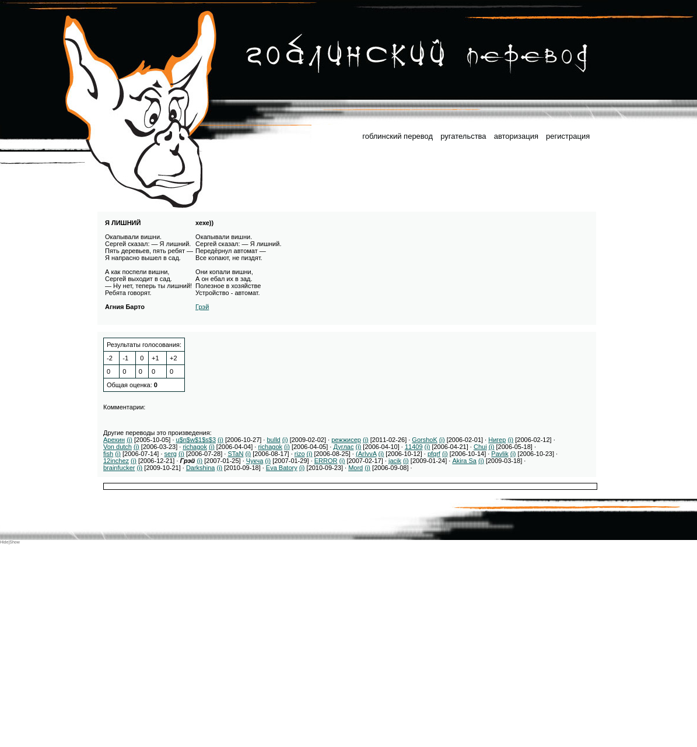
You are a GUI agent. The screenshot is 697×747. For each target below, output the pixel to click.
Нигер (497, 439)
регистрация (568, 136)
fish (108, 453)
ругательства (463, 136)
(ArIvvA (366, 453)
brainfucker (119, 467)
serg (170, 453)
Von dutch (117, 446)
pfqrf (434, 453)
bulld (273, 439)
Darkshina (200, 467)
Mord (355, 467)
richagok (195, 446)
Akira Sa (464, 460)
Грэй (202, 306)
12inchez (116, 460)
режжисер (346, 439)
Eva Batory (281, 467)
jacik (394, 460)
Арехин (114, 439)
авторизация (516, 136)
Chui (480, 446)
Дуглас (343, 446)
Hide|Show (10, 542)
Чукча (255, 460)
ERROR (326, 460)
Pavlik (499, 453)
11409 (414, 446)
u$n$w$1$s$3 (196, 439)
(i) (129, 439)
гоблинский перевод (397, 136)
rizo (300, 453)
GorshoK (424, 439)
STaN (235, 453)
